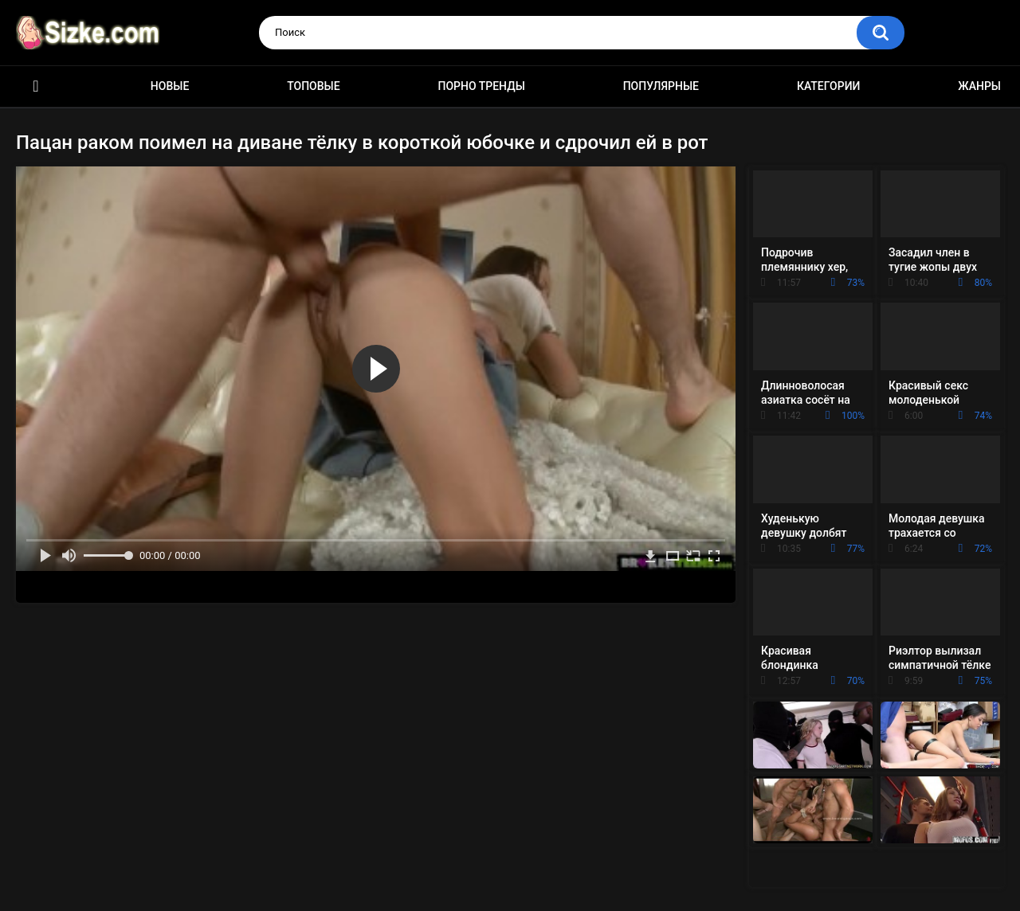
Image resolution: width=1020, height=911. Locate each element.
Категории (829, 86)
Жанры (979, 86)
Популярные (661, 86)
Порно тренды (480, 86)
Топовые (313, 86)
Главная (36, 86)
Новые (170, 86)
